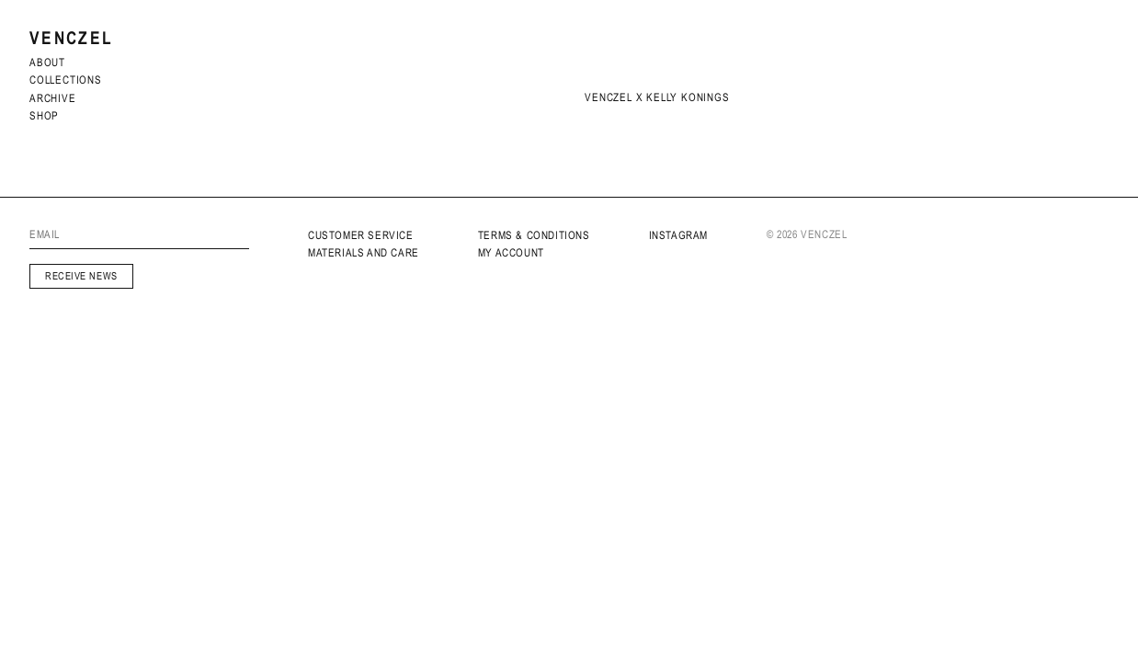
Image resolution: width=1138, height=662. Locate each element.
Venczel (71, 38)
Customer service (361, 235)
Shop (44, 115)
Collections (65, 80)
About (47, 62)
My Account (511, 252)
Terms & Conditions (534, 235)
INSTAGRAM (678, 235)
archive (52, 98)
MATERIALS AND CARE (363, 252)
